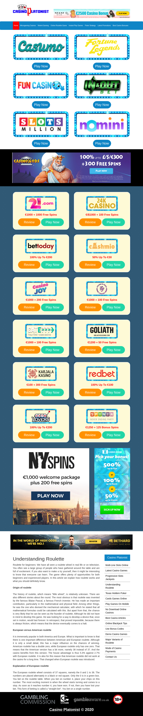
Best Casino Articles (116, 618)
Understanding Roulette (113, 586)
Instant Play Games (76, 25)
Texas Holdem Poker (116, 593)
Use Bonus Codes (115, 628)
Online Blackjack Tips (116, 623)
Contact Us (111, 656)
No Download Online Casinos (116, 611)
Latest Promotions (104, 25)
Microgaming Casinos (28, 25)
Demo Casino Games (116, 634)
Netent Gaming (43, 25)
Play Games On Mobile (117, 604)
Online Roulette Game (59, 25)
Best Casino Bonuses (120, 25)
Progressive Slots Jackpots (114, 577)
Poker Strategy (90, 25)
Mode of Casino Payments (114, 650)
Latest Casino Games (117, 570)
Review (29, 222)
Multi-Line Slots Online (117, 565)
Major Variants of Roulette (114, 641)
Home (16, 25)
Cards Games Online (116, 598)
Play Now (41, 66)
